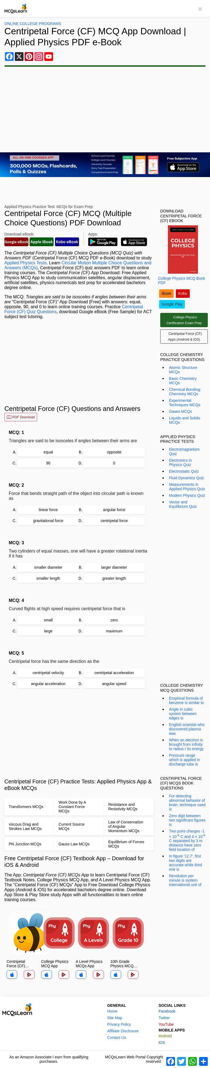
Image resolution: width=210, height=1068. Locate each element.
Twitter (164, 1018)
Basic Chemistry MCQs (183, 380)
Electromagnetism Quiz (184, 451)
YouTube (166, 1024)
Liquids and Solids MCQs (184, 420)
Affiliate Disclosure (123, 1031)
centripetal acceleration (114, 673)
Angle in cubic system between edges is (183, 713)
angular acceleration (48, 684)
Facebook (167, 1011)
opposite (114, 452)
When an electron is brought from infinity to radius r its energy (186, 744)
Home (112, 1011)
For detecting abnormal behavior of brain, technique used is (187, 802)
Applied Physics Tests (25, 262)
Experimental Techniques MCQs (184, 402)
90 (48, 463)
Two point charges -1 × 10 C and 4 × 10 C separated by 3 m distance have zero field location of (187, 840)
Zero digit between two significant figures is (187, 820)
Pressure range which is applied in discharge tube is (184, 759)
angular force (114, 510)
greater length (114, 578)
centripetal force (114, 520)
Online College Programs (32, 23)
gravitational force (48, 520)
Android (165, 1036)
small (48, 620)
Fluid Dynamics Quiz (186, 478)
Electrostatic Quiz (184, 471)
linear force (48, 510)
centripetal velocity (48, 673)
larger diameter (114, 567)
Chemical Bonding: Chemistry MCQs (185, 391)
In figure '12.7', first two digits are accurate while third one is (185, 862)
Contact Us (116, 1037)
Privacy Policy (119, 1024)
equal (48, 452)
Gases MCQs (180, 411)
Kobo (182, 293)
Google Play (172, 304)
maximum (114, 631)
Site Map (114, 1018)
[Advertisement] (105, 109)
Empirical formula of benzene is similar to (186, 700)
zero (114, 620)
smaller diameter (48, 567)
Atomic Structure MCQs (183, 369)
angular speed (114, 684)
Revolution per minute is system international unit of (185, 880)
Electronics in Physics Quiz (180, 462)
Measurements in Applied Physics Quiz (187, 486)
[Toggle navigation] (200, 8)
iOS (162, 1042)
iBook (166, 293)
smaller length (48, 578)
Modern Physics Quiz (187, 495)
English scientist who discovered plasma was (187, 729)
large (48, 631)
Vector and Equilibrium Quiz (183, 504)
